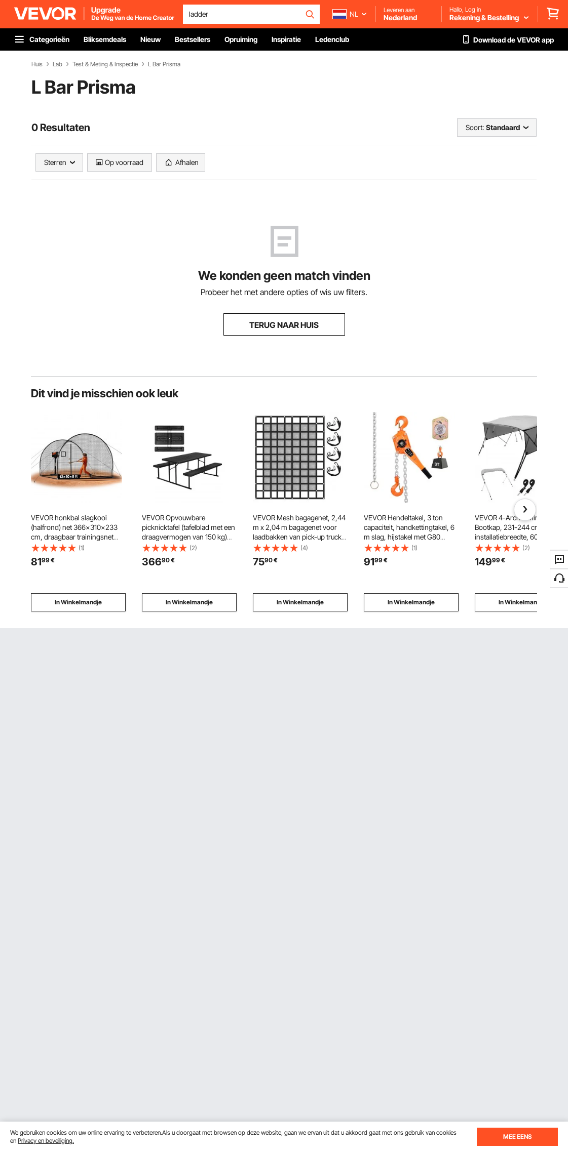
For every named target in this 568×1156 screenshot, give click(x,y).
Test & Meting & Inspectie (105, 64)
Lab (57, 64)
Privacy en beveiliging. (46, 1140)
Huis (37, 64)
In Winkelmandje (78, 602)
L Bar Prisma (164, 64)
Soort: (475, 127)
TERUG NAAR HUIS (284, 325)
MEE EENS (517, 1136)
